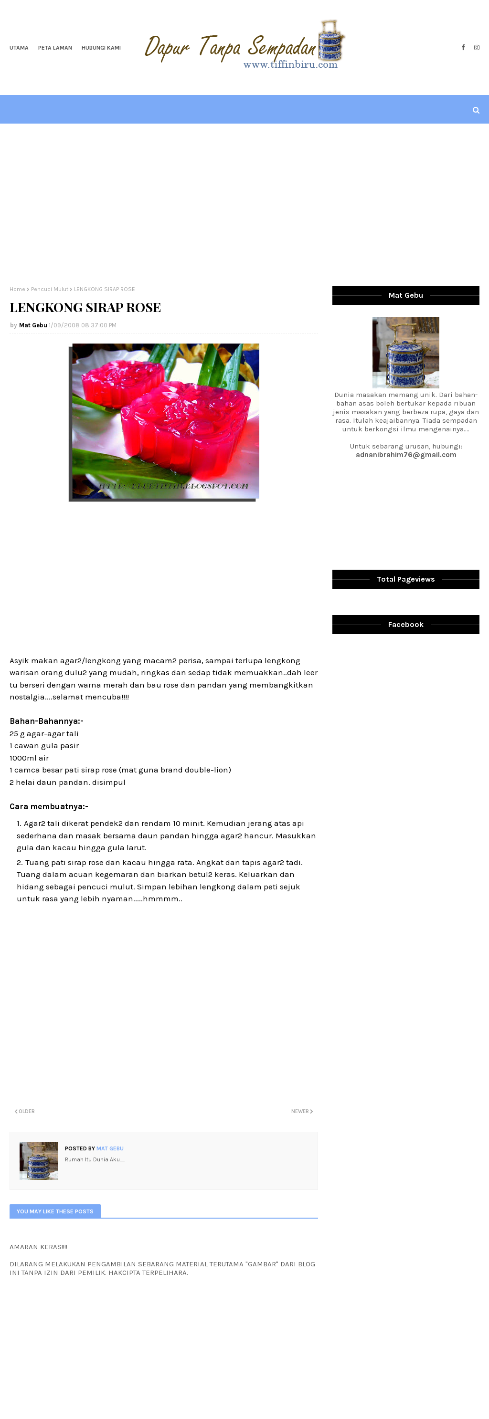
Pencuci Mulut (49, 289)
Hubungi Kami (101, 47)
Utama (19, 47)
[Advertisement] (244, 204)
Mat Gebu (33, 325)
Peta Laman (55, 47)
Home (17, 289)
